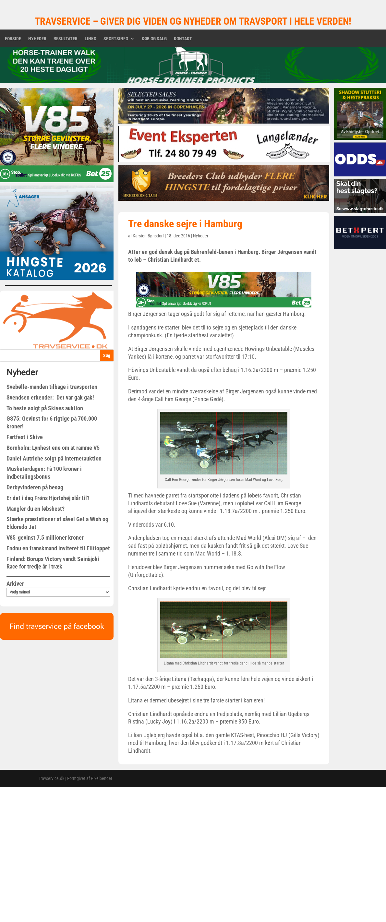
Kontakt (183, 38)
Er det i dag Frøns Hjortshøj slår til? (48, 498)
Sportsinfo (115, 38)
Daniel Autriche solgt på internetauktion (54, 458)
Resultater (66, 38)
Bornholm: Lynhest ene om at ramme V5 (53, 447)
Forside (13, 38)
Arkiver (15, 583)
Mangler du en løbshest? (35, 508)
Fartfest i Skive (24, 437)
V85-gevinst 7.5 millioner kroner (45, 537)
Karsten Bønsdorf (148, 235)
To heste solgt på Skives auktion (44, 408)
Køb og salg (154, 38)
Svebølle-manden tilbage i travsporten (51, 386)
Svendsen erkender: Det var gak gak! (50, 397)
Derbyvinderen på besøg (34, 487)
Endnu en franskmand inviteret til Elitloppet (58, 548)
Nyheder (37, 38)
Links (90, 38)
